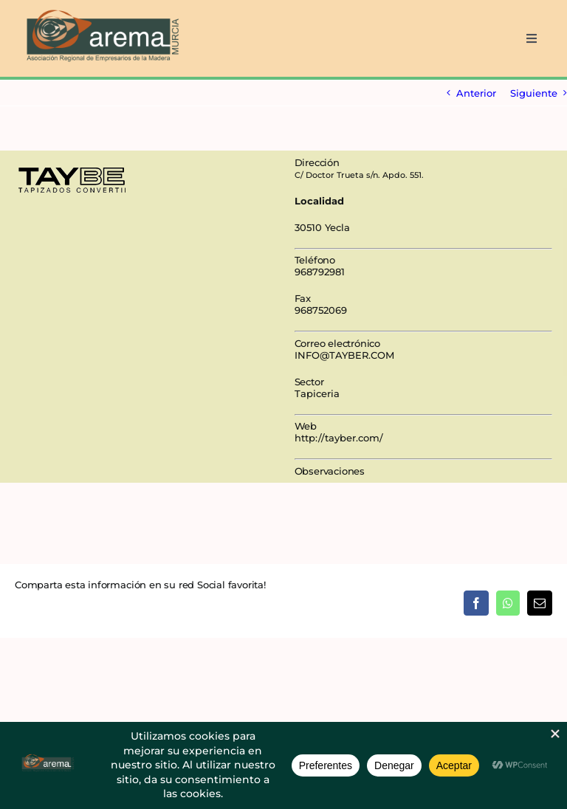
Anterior (476, 93)
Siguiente (533, 93)
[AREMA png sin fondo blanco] (101, 10)
